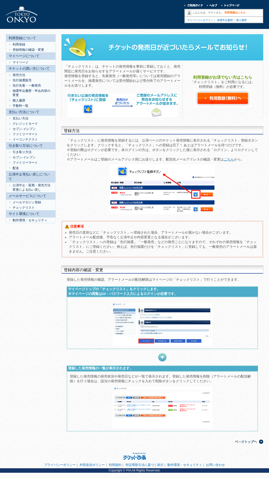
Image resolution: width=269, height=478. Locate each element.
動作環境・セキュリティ (184, 465)
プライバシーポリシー (60, 465)
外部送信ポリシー (92, 465)
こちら (229, 159)
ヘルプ (212, 6)
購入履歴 (241, 20)
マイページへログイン (200, 20)
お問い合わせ (215, 465)
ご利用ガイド (193, 6)
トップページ (230, 6)
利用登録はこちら (235, 12)
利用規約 (115, 465)
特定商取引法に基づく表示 (144, 465)
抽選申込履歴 (225, 20)
